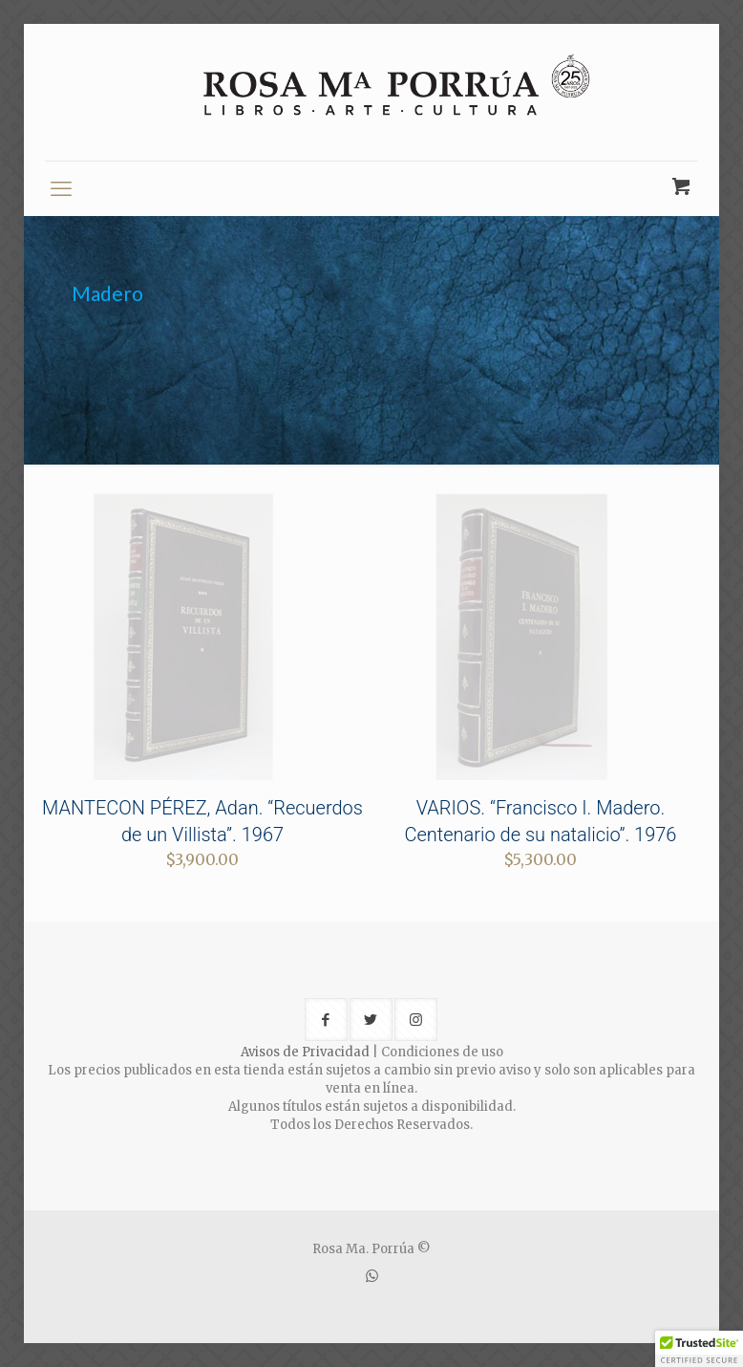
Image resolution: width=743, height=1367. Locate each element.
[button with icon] (326, 1019)
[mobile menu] (61, 188)
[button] (699, 1349)
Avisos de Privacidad (305, 1052)
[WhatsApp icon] (372, 1276)
